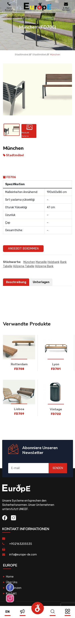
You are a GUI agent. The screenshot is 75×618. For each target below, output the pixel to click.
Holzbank (53, 262)
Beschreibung (16, 282)
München (29, 262)
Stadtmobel (21, 54)
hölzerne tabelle (23, 266)
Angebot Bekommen (23, 248)
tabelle (7, 266)
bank (63, 262)
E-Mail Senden (66, 6)
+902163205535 (20, 544)
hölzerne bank (44, 266)
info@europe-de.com (23, 554)
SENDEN (58, 468)
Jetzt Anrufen (9, 6)
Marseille (41, 262)
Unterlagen (41, 282)
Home (10, 576)
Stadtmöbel (39, 54)
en (7, 612)
